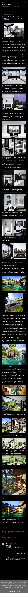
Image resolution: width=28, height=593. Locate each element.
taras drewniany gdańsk (10, 558)
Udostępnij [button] (4, 537)
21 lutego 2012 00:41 (12, 543)
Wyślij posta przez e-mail (11, 537)
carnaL (7, 543)
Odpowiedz (8, 549)
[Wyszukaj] (25, 2)
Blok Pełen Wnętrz (8, 4)
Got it (18, 591)
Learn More (11, 591)
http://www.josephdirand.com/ (9, 531)
